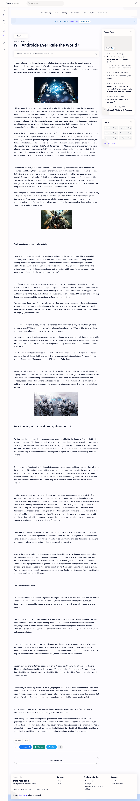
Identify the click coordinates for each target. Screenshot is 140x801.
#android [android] (18, 741)
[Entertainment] (102, 13)
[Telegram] (45, 789)
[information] (118, 107)
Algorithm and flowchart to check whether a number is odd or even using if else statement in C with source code (119, 89)
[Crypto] (91, 13)
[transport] (122, 96)
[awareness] (111, 133)
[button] (136, 3)
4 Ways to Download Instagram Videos (119, 77)
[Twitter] (31, 789)
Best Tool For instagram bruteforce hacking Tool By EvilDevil (117, 59)
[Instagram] (24, 789)
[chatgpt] (125, 138)
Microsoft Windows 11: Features (119, 110)
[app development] (125, 128)
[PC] (124, 107)
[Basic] (56, 13)
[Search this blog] (45, 3)
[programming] (118, 83)
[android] (117, 72)
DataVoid (9, 3)
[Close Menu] (135, 21)
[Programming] (46, 13)
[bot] (111, 138)
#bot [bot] (26, 741)
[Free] (84, 13)
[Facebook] (16, 789)
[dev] (116, 53)
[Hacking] (64, 13)
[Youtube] (37, 789)
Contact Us (74, 21)
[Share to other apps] (60, 747)
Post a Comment (56, 760)
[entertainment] (125, 72)
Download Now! (84, 21)
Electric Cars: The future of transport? (117, 100)
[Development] (74, 13)
